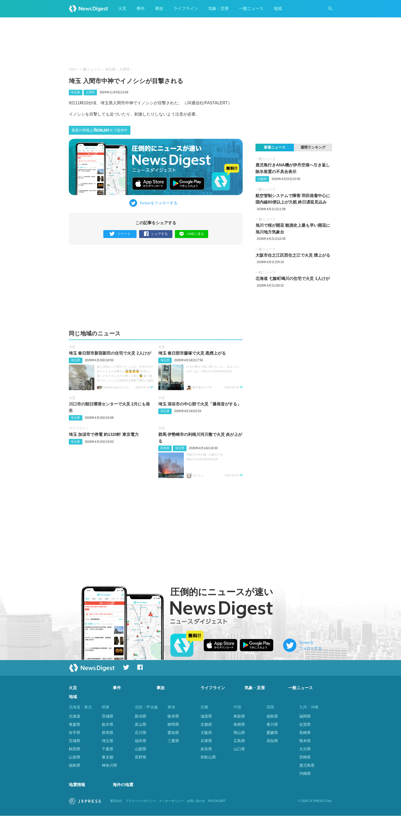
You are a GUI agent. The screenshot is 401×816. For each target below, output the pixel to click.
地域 (278, 8)
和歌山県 (208, 757)
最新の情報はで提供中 (100, 130)
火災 (122, 8)
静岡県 (173, 724)
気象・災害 (218, 8)
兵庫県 (206, 741)
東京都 (107, 757)
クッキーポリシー (171, 801)
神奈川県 (109, 765)
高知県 (272, 741)
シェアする (156, 234)
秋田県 (74, 749)
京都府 (206, 724)
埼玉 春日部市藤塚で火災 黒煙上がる (192, 353)
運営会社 (116, 801)
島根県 (239, 724)
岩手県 (74, 732)
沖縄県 (305, 773)
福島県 (74, 765)
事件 (141, 8)
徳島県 (272, 716)
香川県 (272, 724)
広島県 (239, 741)
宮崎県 (305, 757)
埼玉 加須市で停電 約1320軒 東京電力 (104, 434)
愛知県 (173, 732)
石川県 (140, 732)
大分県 (305, 749)
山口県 (239, 749)
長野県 (140, 757)
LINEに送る (191, 233)
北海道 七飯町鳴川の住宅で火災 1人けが (292, 278)
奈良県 (206, 749)
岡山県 (239, 732)
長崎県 (305, 732)
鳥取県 (239, 716)
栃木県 (107, 724)
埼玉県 (110, 69)
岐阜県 (173, 716)
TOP (72, 69)
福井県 (140, 741)
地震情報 (77, 785)
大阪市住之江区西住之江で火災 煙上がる (292, 255)
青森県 (74, 724)
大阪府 (262, 179)
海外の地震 (123, 785)
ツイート (120, 234)
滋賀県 (206, 716)
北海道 (74, 716)
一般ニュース (251, 8)
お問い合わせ (196, 801)
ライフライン (185, 8)
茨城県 (107, 716)
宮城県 (74, 741)
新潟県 (140, 716)
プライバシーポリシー (140, 801)
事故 (159, 8)
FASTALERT (217, 801)
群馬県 (165, 448)
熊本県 (305, 741)
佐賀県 (305, 724)
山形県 (74, 757)
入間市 (124, 69)
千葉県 (107, 749)
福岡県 (305, 716)
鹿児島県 (307, 765)
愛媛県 (272, 732)
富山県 (140, 724)
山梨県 (140, 749)
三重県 (173, 741)
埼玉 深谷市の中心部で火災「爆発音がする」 (199, 404)
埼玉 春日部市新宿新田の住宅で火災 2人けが (110, 353)
